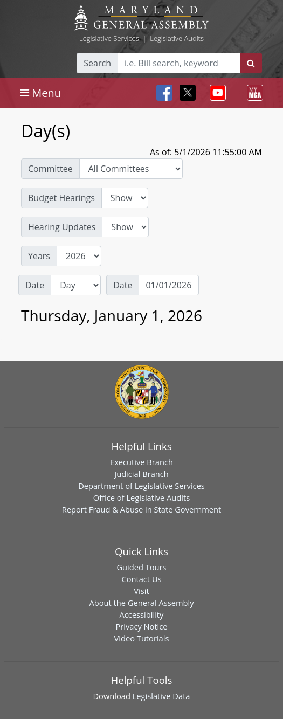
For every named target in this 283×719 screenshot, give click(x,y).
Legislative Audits (177, 38)
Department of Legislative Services (141, 485)
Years (39, 256)
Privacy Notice (141, 626)
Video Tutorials (141, 638)
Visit (141, 590)
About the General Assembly (141, 602)
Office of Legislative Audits (141, 497)
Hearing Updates (61, 227)
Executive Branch (141, 462)
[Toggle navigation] (40, 92)
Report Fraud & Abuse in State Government (141, 509)
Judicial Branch (141, 473)
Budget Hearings (61, 198)
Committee (50, 169)
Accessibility (142, 614)
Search (97, 63)
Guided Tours (141, 567)
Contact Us (141, 578)
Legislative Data (161, 695)
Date (34, 285)
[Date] (169, 285)
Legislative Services (109, 38)
